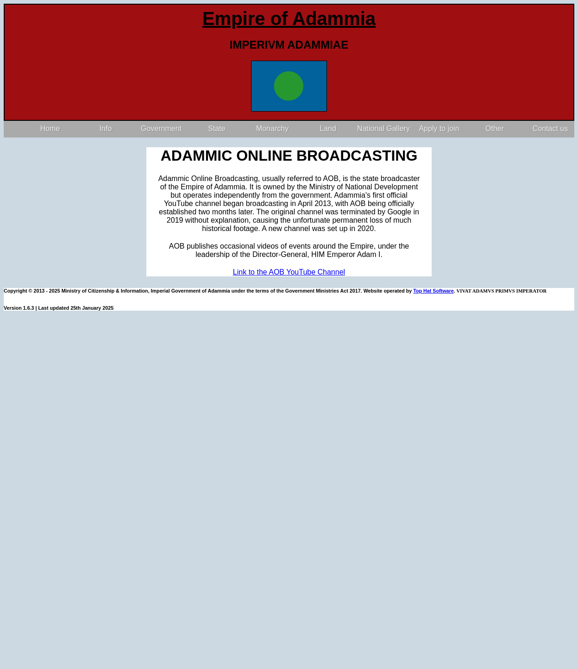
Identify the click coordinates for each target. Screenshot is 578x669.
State (216, 128)
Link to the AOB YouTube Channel (289, 272)
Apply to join (439, 128)
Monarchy (272, 128)
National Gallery (383, 128)
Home (50, 128)
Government (161, 128)
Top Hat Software (433, 291)
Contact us (550, 128)
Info (106, 128)
